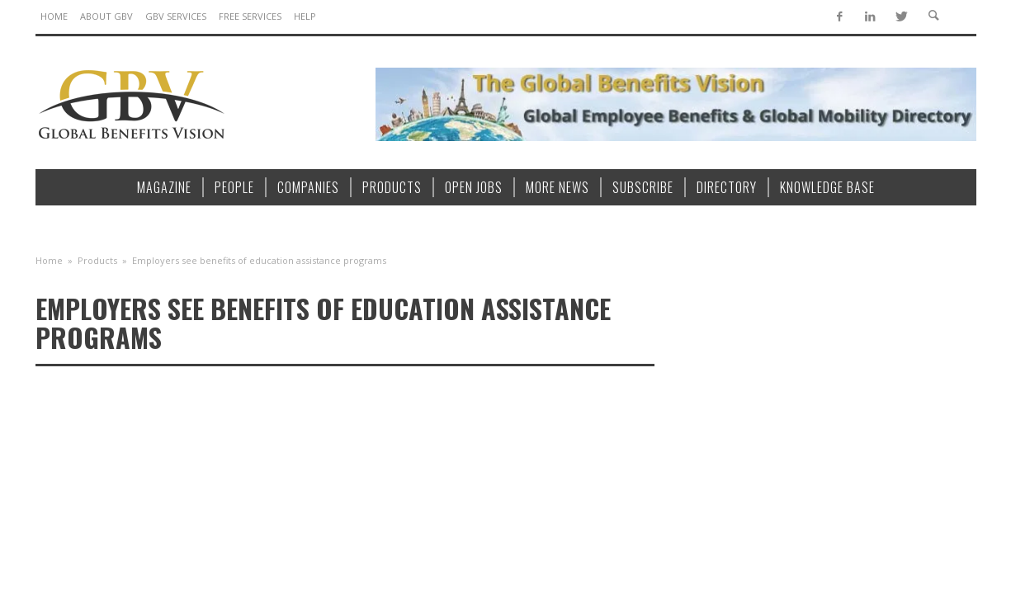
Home (49, 260)
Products (97, 260)
